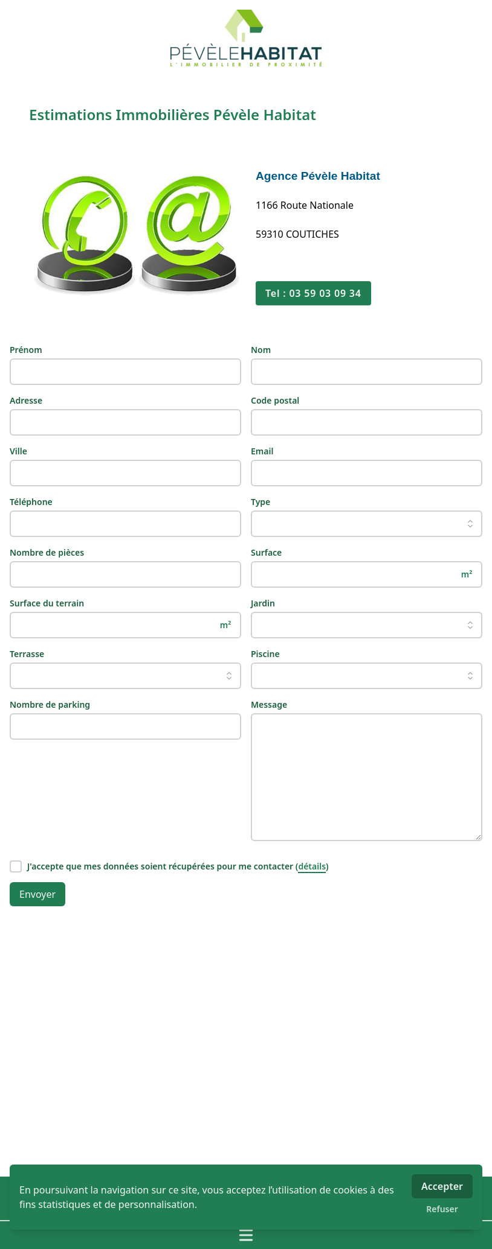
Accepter (442, 1186)
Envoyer (37, 894)
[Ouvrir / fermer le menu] (246, 1235)
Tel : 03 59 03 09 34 (313, 293)
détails (312, 866)
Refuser (442, 1209)
